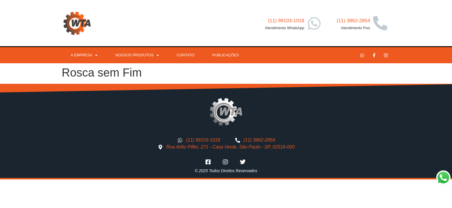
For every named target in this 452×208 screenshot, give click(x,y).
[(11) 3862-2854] (380, 23)
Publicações (225, 55)
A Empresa (84, 55)
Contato (185, 55)
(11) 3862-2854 (353, 20)
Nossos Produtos (137, 55)
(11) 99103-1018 (286, 20)
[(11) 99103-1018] (314, 23)
